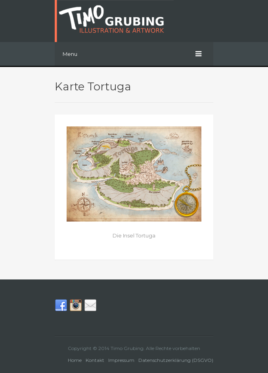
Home (75, 360)
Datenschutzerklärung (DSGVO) (175, 360)
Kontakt (95, 360)
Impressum (121, 360)
